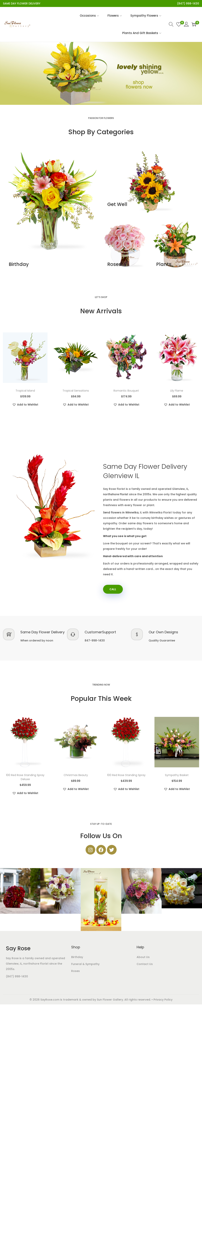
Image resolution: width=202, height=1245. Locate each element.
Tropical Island (25, 391)
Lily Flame (176, 391)
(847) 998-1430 (17, 977)
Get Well (117, 204)
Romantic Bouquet (126, 391)
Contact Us (145, 964)
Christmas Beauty (76, 775)
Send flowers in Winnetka (121, 512)
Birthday (19, 264)
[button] (25, 404)
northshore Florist (115, 494)
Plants (163, 264)
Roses (114, 264)
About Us (143, 957)
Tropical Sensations (75, 391)
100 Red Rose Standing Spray (126, 775)
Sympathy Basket (177, 775)
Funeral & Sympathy (85, 964)
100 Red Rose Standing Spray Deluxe (25, 777)
